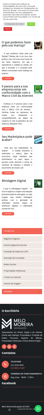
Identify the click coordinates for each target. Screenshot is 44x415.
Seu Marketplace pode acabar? (17, 138)
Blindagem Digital (14, 181)
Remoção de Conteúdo (14, 258)
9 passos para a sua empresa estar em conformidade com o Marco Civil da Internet (17, 91)
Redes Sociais (10, 264)
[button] (38, 408)
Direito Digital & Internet (15, 245)
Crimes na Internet (12, 277)
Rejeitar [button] (8, 29)
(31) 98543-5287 (18, 368)
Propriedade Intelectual (14, 271)
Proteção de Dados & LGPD (16, 252)
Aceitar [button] (31, 24)
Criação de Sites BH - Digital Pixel (29, 409)
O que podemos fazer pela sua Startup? (16, 44)
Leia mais (8, 78)
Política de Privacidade (17, 17)
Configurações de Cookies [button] (14, 24)
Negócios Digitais (12, 239)
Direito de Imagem (12, 284)
